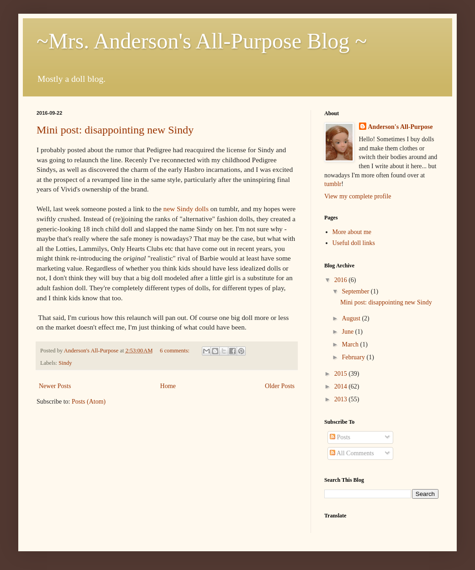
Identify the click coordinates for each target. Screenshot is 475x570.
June (348, 331)
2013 (341, 399)
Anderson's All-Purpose (400, 126)
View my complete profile (357, 196)
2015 (341, 373)
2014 (341, 386)
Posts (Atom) (89, 401)
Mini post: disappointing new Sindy (115, 130)
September (356, 291)
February (354, 357)
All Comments (352, 453)
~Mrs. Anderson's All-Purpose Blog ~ (202, 41)
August (352, 318)
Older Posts (280, 386)
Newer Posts (55, 386)
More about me (352, 232)
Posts (340, 437)
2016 (341, 280)
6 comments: (175, 350)
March (351, 344)
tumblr (332, 184)
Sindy (65, 363)
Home (168, 386)
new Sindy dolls (185, 209)
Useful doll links (353, 243)
